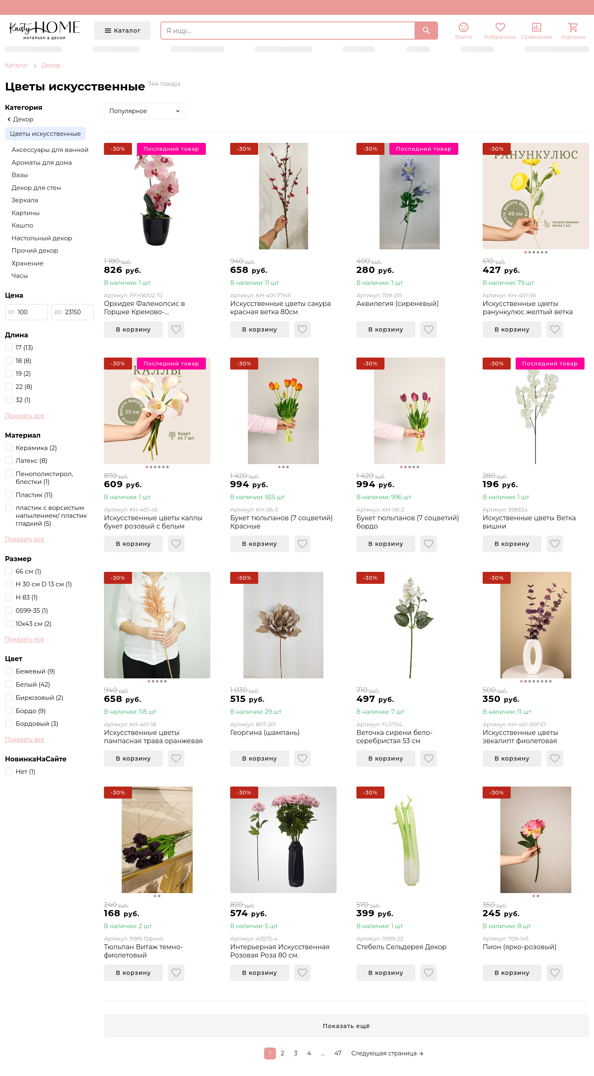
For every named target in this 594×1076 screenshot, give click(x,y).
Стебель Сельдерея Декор (401, 947)
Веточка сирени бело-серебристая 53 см (394, 737)
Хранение (28, 263)
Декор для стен (36, 188)
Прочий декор (35, 250)
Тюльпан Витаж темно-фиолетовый (143, 951)
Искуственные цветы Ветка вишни (529, 522)
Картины (26, 213)
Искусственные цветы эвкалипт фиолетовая (520, 737)
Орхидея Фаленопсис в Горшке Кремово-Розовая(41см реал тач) (144, 308)
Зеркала (25, 200)
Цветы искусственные (45, 133)
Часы (20, 276)
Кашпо (22, 225)
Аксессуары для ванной (50, 150)
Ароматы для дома (42, 162)
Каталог (16, 65)
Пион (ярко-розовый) (519, 947)
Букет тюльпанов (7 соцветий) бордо (407, 522)
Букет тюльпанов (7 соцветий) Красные (281, 522)
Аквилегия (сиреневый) (397, 304)
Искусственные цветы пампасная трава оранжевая (153, 737)
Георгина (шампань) (264, 733)
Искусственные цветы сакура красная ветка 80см (280, 308)
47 (338, 1053)
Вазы (20, 175)
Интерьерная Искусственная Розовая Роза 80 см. (280, 951)
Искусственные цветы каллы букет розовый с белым (153, 522)
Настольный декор (42, 238)
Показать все (24, 415)
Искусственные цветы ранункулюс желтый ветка (528, 308)
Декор (51, 65)
